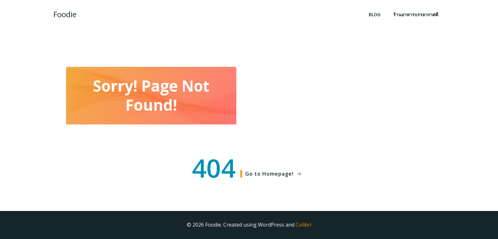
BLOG (374, 14)
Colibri (303, 224)
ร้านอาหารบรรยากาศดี (415, 14)
